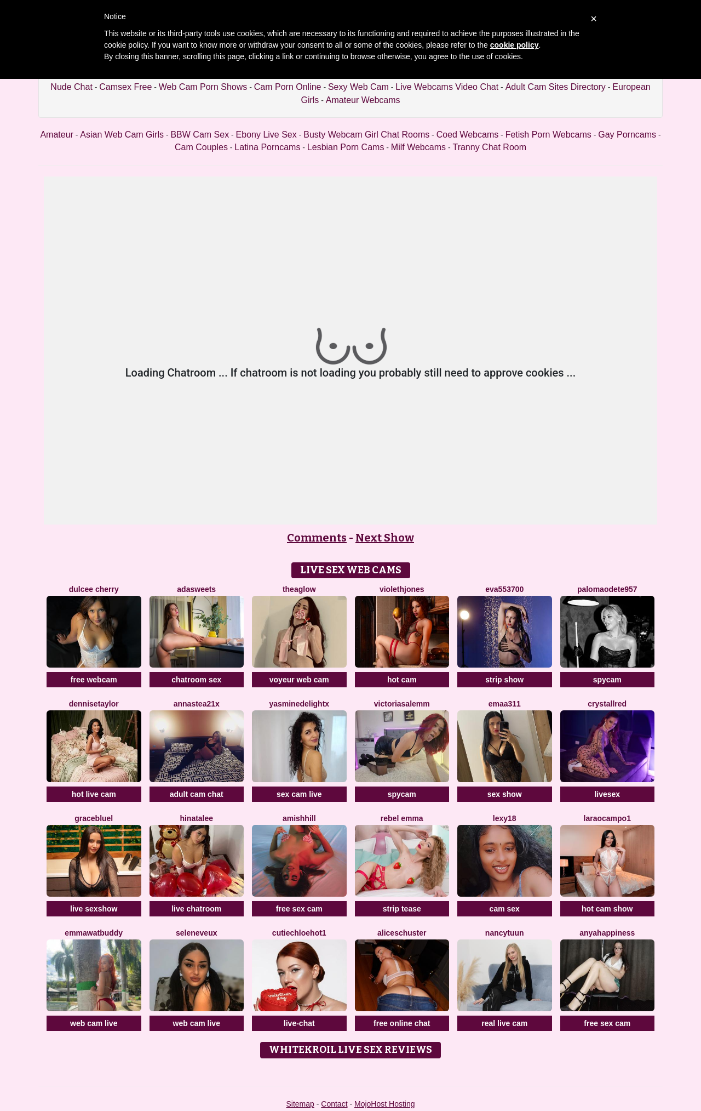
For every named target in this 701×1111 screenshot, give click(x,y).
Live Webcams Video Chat (446, 87)
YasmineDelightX (299, 703)
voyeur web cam (299, 679)
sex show (504, 794)
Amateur (56, 134)
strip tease (402, 908)
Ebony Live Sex (266, 134)
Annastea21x (197, 703)
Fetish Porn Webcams (548, 134)
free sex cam (299, 908)
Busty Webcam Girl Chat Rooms (366, 134)
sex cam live (299, 794)
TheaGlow (299, 589)
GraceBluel (93, 818)
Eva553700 (504, 589)
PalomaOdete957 (607, 589)
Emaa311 (505, 703)
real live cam (504, 1023)
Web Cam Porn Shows (203, 87)
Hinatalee (196, 818)
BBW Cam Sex (199, 134)
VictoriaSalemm (402, 703)
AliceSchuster (402, 932)
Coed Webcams (467, 134)
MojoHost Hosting (384, 1103)
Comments (317, 537)
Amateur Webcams (363, 100)
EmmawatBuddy (94, 932)
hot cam (402, 679)
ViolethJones (402, 589)
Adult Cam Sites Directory (555, 87)
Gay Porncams (627, 134)
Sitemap (300, 1103)
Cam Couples (201, 147)
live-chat (299, 1023)
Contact (334, 1103)
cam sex (505, 908)
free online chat (402, 1023)
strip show (504, 679)
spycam (607, 679)
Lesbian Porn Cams (345, 147)
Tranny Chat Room (489, 147)
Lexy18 (504, 818)
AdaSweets (196, 589)
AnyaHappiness (607, 932)
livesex (607, 794)
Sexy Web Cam (358, 87)
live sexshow (93, 908)
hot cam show (607, 908)
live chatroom (196, 908)
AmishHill (299, 818)
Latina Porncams (267, 147)
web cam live (93, 1023)
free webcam (94, 679)
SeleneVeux (196, 932)
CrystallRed (607, 703)
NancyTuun (504, 932)
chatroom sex (196, 679)
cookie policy (514, 45)
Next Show (384, 537)
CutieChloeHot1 (299, 932)
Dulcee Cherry (94, 589)
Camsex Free (125, 87)
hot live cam (94, 794)
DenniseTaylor (94, 703)
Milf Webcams (418, 147)
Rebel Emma (402, 818)
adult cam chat (196, 794)
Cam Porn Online (287, 87)
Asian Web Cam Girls (122, 134)
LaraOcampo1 (607, 818)
